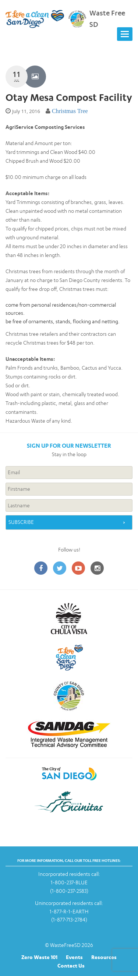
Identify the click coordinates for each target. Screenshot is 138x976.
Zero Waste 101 (39, 957)
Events (74, 957)
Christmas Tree (70, 111)
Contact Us (71, 965)
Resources (104, 957)
